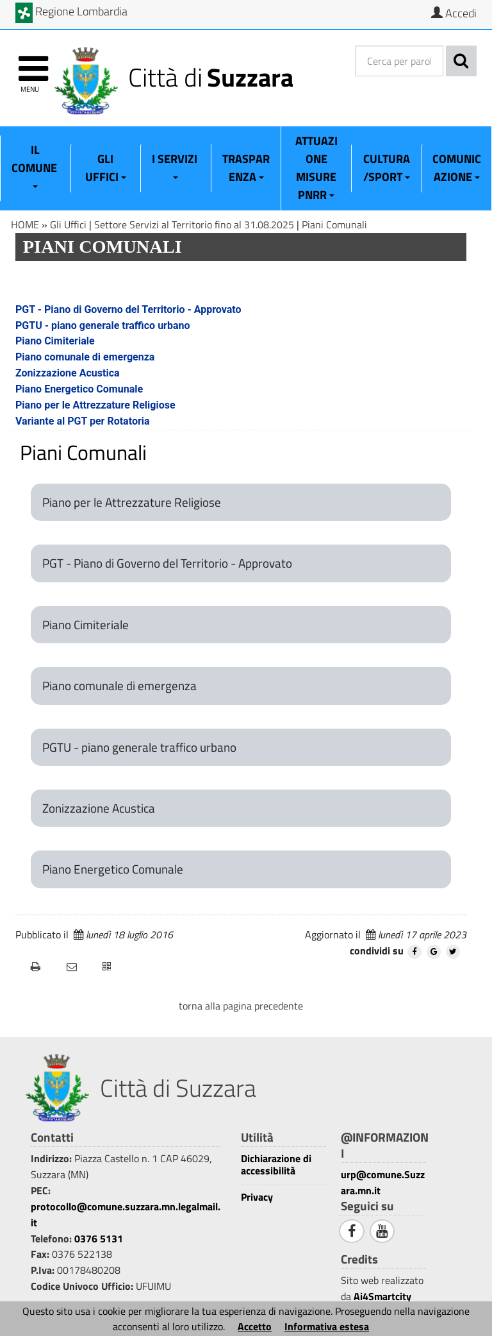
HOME (25, 224)
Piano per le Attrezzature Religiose (95, 405)
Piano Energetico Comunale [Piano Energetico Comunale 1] (112, 869)
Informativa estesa (326, 1326)
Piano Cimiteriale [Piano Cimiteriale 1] (85, 625)
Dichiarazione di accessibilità (276, 1165)
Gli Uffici (105, 167)
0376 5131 (98, 1238)
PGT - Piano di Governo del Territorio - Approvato (128, 309)
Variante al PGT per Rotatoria (82, 421)
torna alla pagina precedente (241, 1005)
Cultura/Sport (386, 167)
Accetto (255, 1326)
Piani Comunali (334, 224)
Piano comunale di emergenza (84, 357)
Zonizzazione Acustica (67, 373)
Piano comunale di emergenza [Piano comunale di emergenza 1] (119, 686)
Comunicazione (456, 167)
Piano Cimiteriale (55, 341)
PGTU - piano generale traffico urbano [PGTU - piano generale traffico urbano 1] (139, 747)
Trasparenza (246, 167)
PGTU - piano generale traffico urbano (102, 325)
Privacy (257, 1197)
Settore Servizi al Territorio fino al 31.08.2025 (194, 224)
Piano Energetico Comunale (79, 389)
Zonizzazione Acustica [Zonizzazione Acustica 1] (98, 808)
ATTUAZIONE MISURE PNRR (316, 167)
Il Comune (36, 165)
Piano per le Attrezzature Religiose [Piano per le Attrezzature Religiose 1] (131, 502)
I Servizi (176, 165)
